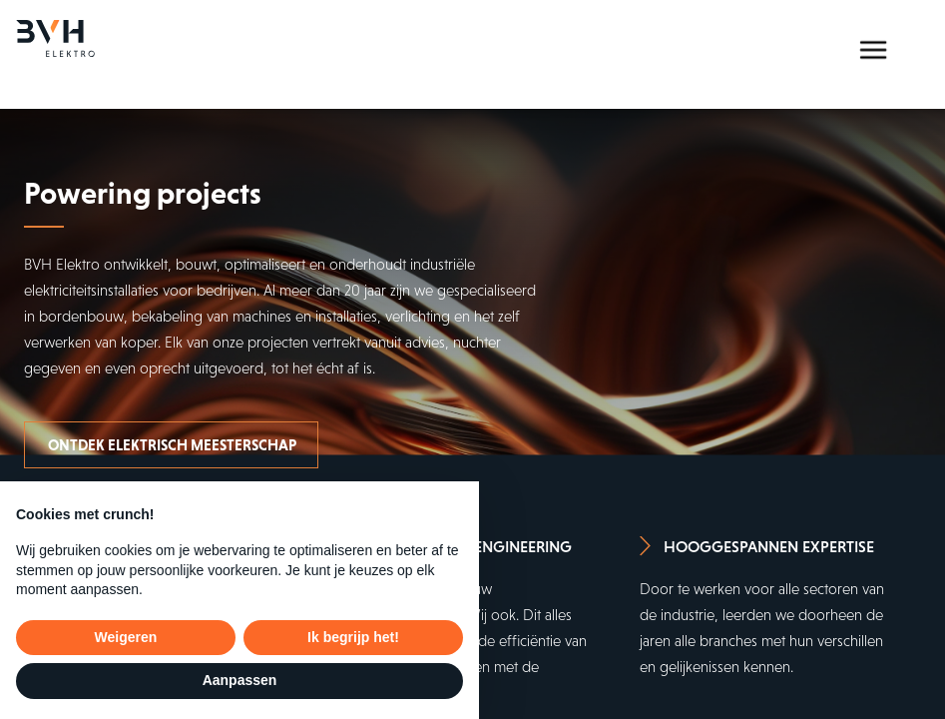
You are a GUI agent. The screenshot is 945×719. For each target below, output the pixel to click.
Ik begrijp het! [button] (353, 637)
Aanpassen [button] (240, 680)
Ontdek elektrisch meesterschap (172, 444)
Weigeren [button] (126, 637)
